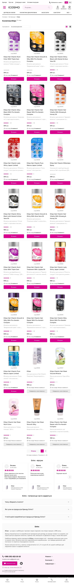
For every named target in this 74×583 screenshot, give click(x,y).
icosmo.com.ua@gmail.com (10, 559)
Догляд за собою (9, 12)
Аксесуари (45, 12)
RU (70, 2)
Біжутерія (57, 12)
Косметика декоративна (28, 12)
